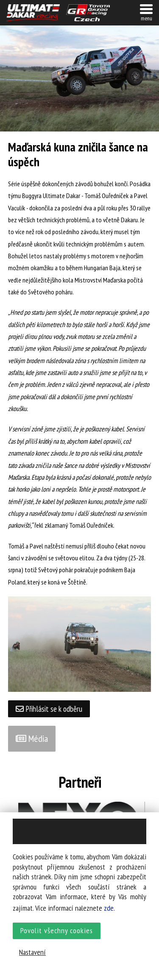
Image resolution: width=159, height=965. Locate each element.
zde (109, 908)
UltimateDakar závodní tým (33, 12)
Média (32, 738)
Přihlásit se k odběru (49, 709)
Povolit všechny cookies (56, 930)
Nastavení (32, 952)
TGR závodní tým (88, 12)
